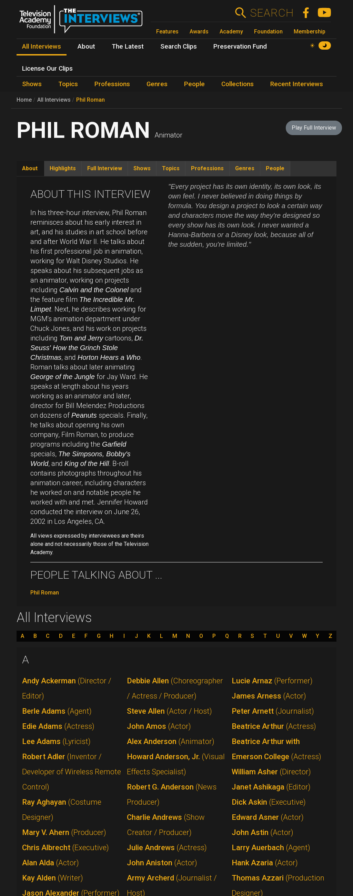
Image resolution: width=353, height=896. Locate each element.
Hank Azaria (265, 862)
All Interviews (54, 99)
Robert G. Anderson (171, 794)
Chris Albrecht (65, 847)
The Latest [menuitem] (128, 46)
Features (167, 31)
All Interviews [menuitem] (41, 46)
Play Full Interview (314, 127)
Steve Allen (169, 711)
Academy (231, 31)
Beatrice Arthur (274, 726)
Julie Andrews (167, 847)
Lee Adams (56, 741)
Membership (309, 31)
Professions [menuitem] (112, 84)
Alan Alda (50, 862)
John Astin (262, 832)
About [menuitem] (86, 46)
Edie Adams (58, 726)
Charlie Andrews (166, 825)
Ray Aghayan (61, 810)
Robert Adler (71, 771)
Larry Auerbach (271, 847)
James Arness (269, 696)
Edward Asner (268, 817)
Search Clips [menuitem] (178, 46)
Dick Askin (269, 802)
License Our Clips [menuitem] (47, 68)
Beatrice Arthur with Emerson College (276, 749)
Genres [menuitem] (157, 84)
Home (24, 99)
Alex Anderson (170, 741)
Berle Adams (57, 711)
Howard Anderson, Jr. (176, 764)
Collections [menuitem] (237, 84)
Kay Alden (52, 878)
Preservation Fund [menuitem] (240, 46)
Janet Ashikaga (271, 787)
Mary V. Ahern (64, 832)
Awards (199, 31)
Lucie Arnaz (272, 680)
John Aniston (162, 862)
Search (272, 13)
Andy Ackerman (66, 688)
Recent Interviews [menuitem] (296, 84)
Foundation (268, 31)
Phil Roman (90, 99)
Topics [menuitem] (68, 84)
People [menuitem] (194, 84)
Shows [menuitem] (32, 84)
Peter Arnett (273, 711)
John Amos (159, 726)
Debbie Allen (175, 688)
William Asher (271, 771)
